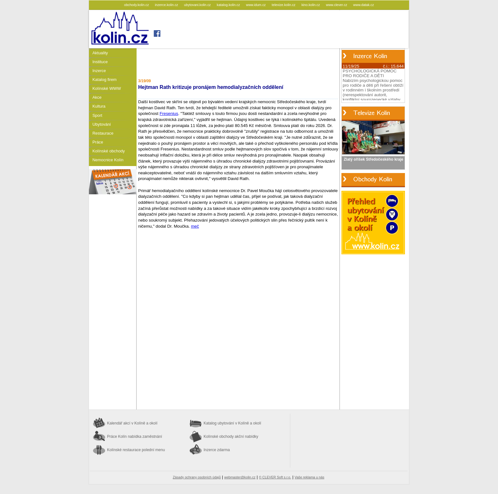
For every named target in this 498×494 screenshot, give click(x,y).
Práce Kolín (134, 436)
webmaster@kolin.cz (239, 477)
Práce (97, 142)
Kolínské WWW (106, 88)
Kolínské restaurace (136, 450)
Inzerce (99, 70)
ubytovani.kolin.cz (198, 5)
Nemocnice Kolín (108, 159)
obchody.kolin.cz (137, 5)
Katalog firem (104, 79)
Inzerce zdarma (217, 450)
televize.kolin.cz (284, 5)
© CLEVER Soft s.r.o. (275, 477)
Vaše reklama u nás (309, 477)
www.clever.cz (337, 5)
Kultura (98, 106)
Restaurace (102, 133)
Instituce (100, 61)
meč (195, 226)
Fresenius (168, 113)
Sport (97, 115)
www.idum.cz (256, 5)
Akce (97, 97)
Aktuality (100, 52)
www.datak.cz (363, 5)
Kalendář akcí (132, 423)
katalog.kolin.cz (229, 5)
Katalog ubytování (232, 423)
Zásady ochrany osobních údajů (197, 477)
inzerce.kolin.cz (167, 5)
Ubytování (101, 124)
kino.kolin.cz (311, 5)
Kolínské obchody (108, 151)
